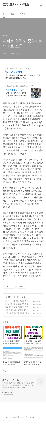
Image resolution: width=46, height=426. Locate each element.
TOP (41, 418)
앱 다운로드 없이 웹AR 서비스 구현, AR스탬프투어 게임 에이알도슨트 (22, 76)
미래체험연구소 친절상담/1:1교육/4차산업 (15, 89)
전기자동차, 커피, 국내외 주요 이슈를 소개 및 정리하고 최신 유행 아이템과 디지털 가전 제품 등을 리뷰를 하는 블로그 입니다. (18, 385)
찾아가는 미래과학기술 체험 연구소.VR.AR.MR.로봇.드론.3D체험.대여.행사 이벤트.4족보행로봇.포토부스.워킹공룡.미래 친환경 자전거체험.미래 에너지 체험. (15, 94)
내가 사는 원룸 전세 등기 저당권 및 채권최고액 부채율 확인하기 (17, 302)
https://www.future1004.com (17, 86)
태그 (12, 13)
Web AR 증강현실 (13, 72)
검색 (36, 5)
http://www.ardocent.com (16, 68)
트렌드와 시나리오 (16, 5)
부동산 (8, 296)
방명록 (22, 13)
